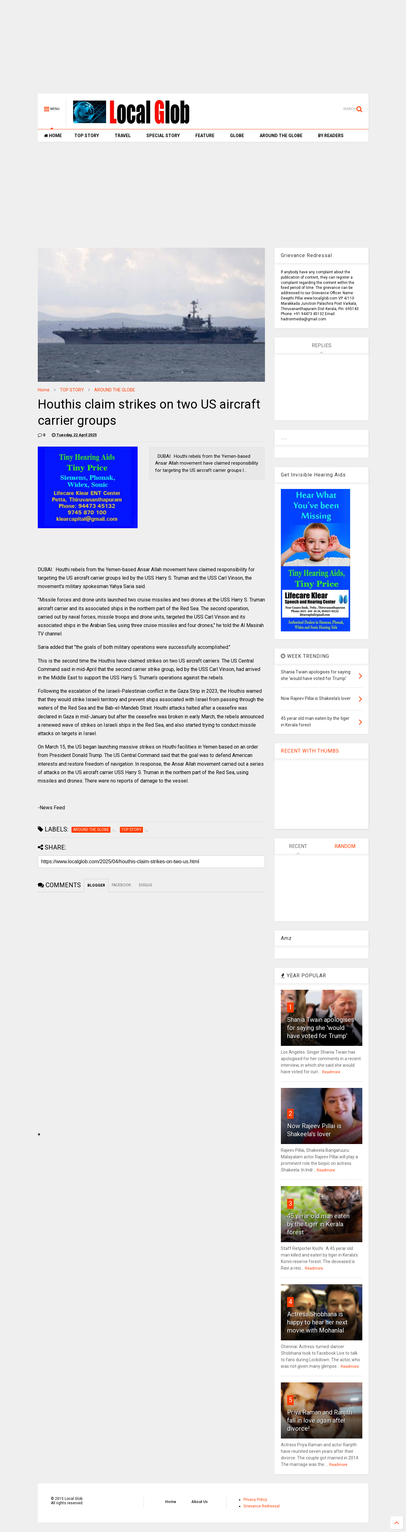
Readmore (331, 1072)
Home (44, 389)
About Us (199, 1502)
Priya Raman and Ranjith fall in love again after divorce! (319, 1420)
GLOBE (237, 135)
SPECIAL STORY (163, 135)
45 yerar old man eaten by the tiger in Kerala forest (318, 1224)
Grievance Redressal (261, 1506)
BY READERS (331, 135)
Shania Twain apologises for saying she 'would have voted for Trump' (320, 1028)
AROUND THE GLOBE (281, 135)
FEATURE (204, 135)
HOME (53, 135)
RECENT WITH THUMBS (310, 751)
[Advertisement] (203, 49)
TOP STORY (86, 135)
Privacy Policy (255, 1499)
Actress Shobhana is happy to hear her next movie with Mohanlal (317, 1322)
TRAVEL (123, 135)
